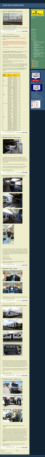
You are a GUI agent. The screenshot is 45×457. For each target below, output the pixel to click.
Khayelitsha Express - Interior (10, 268)
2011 (33, 35)
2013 (33, 32)
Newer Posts (3, 450)
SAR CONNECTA (35, 94)
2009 (33, 38)
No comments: (19, 31)
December (35, 40)
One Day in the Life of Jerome (37, 97)
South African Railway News (13, 5)
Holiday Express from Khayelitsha (11, 36)
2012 (33, 33)
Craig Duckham (36, 61)
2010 (33, 36)
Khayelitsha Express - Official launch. (12, 379)
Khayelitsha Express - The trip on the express (14, 175)
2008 (33, 39)
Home (17, 450)
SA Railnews (35, 66)
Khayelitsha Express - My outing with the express (15, 305)
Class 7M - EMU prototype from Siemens (12, 11)
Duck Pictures (35, 63)
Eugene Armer (35, 64)
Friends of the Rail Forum (36, 95)
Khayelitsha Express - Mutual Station (12, 137)
